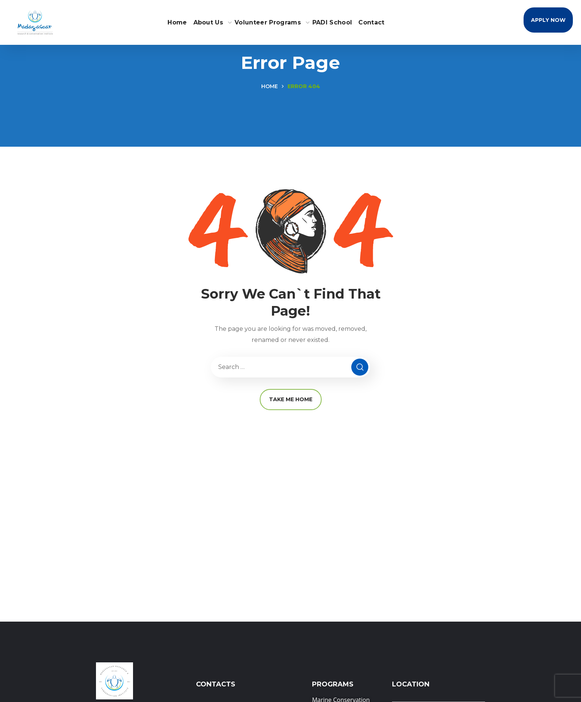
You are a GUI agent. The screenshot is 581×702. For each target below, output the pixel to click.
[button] (548, 20)
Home (269, 86)
